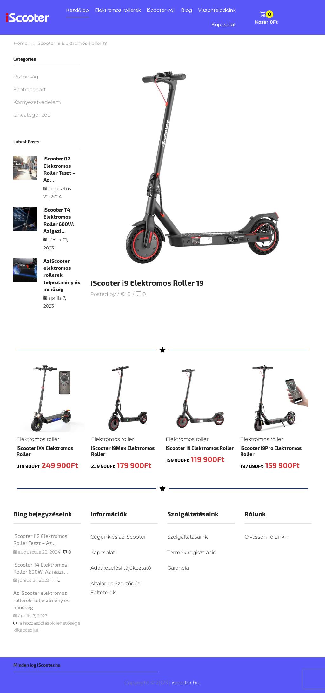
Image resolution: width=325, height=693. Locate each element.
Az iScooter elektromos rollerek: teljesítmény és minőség (61, 275)
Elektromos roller (38, 439)
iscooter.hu (185, 683)
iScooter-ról (161, 10)
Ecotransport (29, 89)
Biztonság (25, 77)
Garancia (178, 568)
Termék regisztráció (191, 552)
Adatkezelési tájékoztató (120, 568)
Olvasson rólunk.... (266, 537)
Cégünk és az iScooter (118, 537)
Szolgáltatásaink (187, 537)
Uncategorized (32, 115)
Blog (186, 10)
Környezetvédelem (37, 102)
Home (20, 43)
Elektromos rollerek (118, 10)
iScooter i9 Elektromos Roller (200, 448)
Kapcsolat (223, 24)
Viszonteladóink (217, 10)
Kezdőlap (77, 10)
